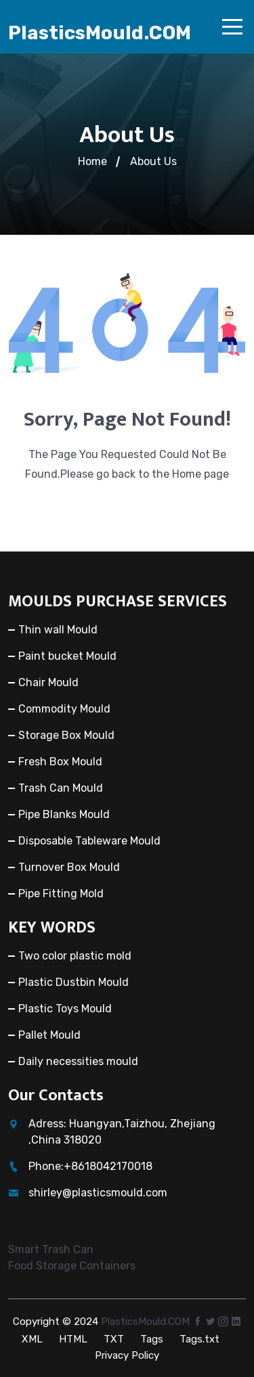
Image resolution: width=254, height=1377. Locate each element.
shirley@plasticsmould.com (97, 1192)
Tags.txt (199, 1339)
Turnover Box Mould (69, 867)
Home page (200, 474)
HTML (73, 1339)
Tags (151, 1339)
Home (92, 161)
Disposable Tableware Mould (89, 840)
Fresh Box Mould (60, 761)
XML (32, 1339)
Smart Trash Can (50, 1249)
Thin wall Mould (58, 629)
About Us (153, 161)
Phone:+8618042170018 (90, 1166)
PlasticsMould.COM (99, 33)
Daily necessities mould (78, 1061)
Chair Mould (48, 682)
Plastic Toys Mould (65, 1008)
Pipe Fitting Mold (61, 893)
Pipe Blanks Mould (64, 814)
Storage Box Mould (66, 735)
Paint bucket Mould (67, 656)
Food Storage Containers (71, 1265)
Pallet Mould (49, 1035)
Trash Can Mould (60, 788)
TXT (114, 1339)
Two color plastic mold (74, 955)
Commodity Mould (64, 708)
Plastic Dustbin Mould (73, 982)
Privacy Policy (127, 1355)
